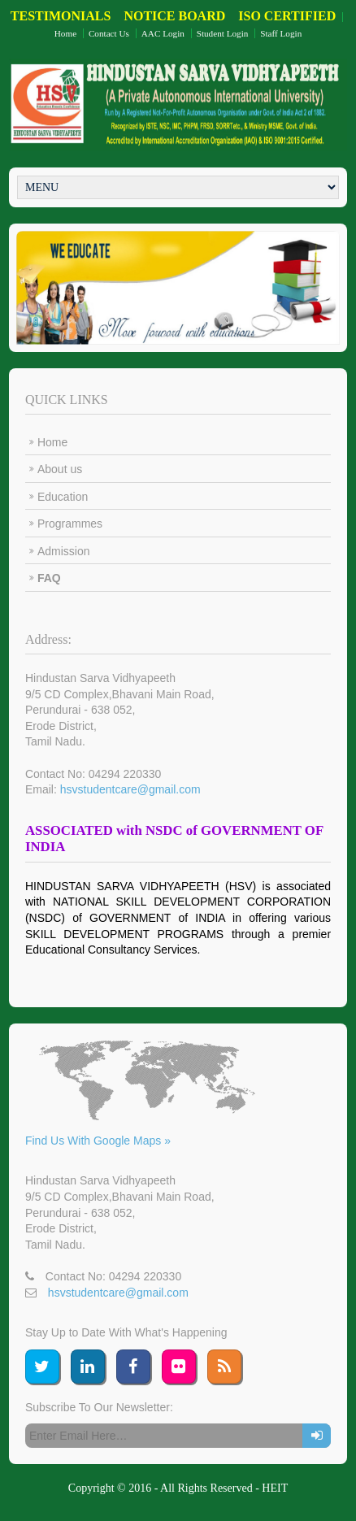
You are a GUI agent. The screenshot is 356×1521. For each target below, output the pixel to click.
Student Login (223, 33)
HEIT (275, 1488)
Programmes (69, 523)
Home (65, 33)
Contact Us (109, 33)
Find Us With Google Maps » (98, 1140)
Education (62, 496)
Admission (63, 551)
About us (59, 469)
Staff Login (281, 33)
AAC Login (163, 33)
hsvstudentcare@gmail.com (130, 789)
